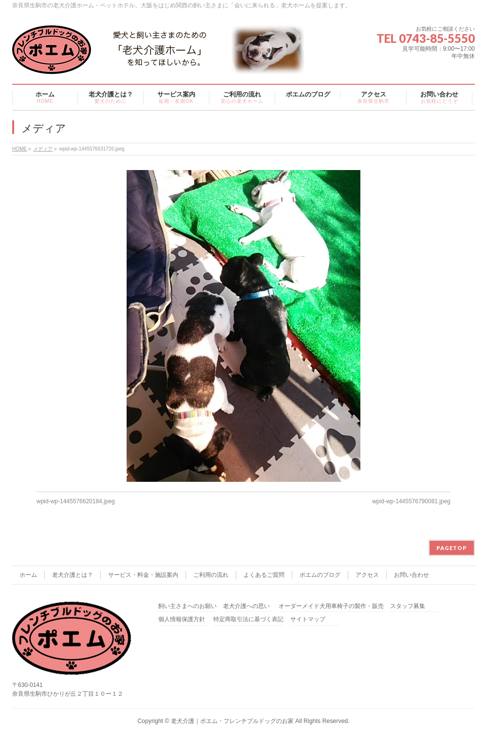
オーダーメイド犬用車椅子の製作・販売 (331, 606)
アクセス (367, 574)
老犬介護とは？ (72, 574)
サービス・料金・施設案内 (143, 574)
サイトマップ (307, 619)
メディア (43, 149)
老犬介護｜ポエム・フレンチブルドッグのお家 (232, 721)
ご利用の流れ (210, 574)
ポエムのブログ (320, 574)
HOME (19, 149)
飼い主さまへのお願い (187, 606)
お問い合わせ (411, 574)
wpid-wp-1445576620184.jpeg (76, 501)
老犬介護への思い (246, 606)
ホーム (28, 574)
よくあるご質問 (264, 574)
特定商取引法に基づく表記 (248, 619)
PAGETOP (451, 548)
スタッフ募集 (407, 606)
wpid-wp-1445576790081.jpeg (411, 501)
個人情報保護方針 (181, 619)
